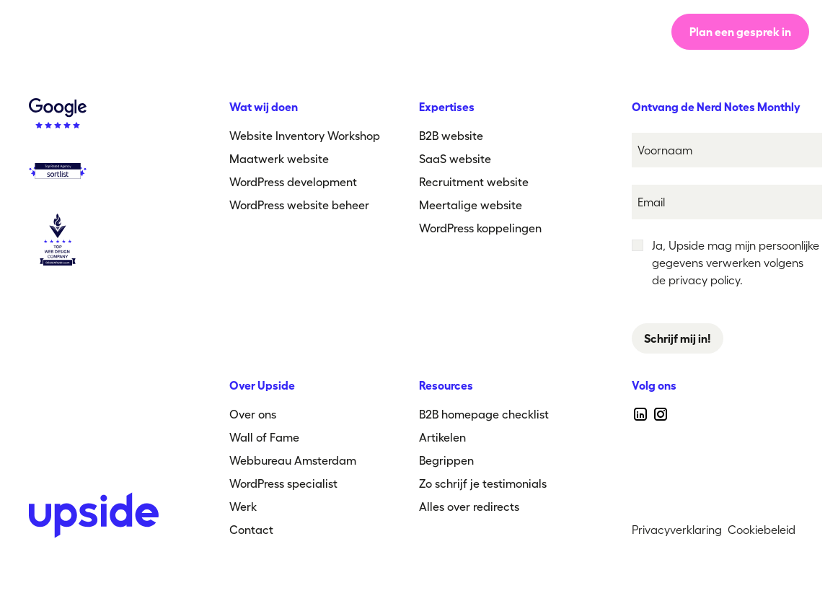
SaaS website (455, 158)
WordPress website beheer (299, 204)
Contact (251, 529)
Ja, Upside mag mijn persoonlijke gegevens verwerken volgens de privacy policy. (735, 262)
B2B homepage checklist (484, 414)
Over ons (370, 31)
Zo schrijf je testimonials (483, 483)
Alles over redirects (469, 506)
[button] (522, 31)
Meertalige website (470, 204)
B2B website (451, 135)
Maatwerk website (279, 158)
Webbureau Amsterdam (292, 460)
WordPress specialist (283, 483)
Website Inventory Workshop (304, 135)
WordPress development (293, 181)
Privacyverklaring (677, 529)
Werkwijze (284, 31)
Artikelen (442, 437)
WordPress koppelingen (480, 228)
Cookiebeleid (761, 529)
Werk (442, 31)
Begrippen (446, 460)
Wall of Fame (264, 437)
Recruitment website (474, 181)
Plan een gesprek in (740, 31)
